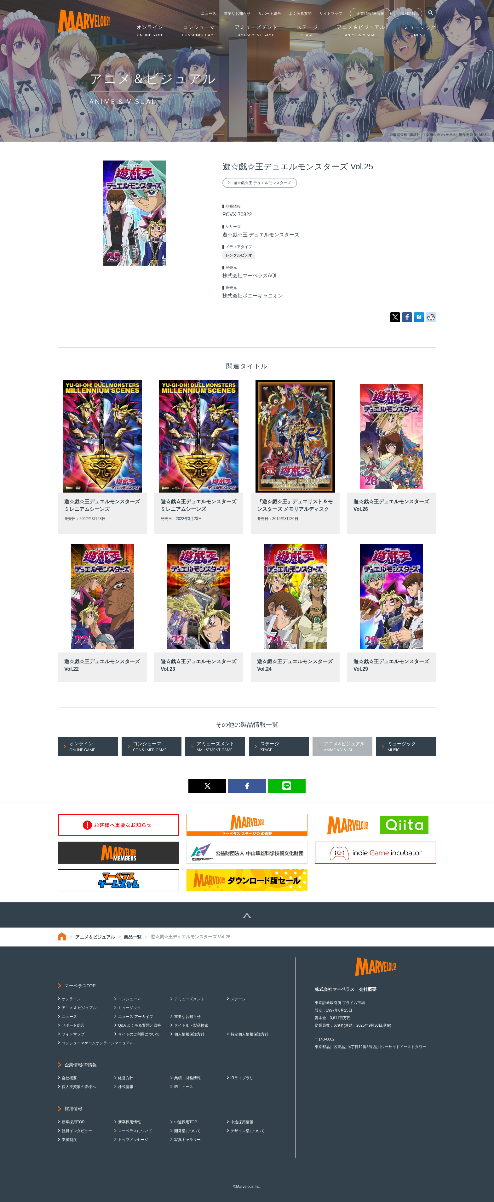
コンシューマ (129, 999)
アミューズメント (189, 999)
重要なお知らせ (237, 13)
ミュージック (129, 1008)
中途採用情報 (242, 1122)
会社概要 (69, 1078)
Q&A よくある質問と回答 (139, 1025)
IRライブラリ (242, 1078)
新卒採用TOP (73, 1122)
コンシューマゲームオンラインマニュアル (98, 1043)
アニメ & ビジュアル (79, 1008)
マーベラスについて (135, 1131)
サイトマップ (330, 13)
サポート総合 (269, 13)
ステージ (238, 999)
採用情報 (408, 13)
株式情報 (125, 1087)
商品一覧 (132, 937)
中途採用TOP (185, 1122)
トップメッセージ (133, 1139)
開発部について (187, 1131)
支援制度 (69, 1139)
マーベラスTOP (80, 985)
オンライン (71, 999)
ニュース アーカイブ (135, 1016)
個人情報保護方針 (189, 1034)
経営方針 (125, 1078)
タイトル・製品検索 (191, 1025)
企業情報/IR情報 (370, 13)
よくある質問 (300, 13)
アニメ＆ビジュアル (95, 937)
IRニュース (183, 1087)
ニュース (208, 13)
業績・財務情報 (187, 1078)
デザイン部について (248, 1131)
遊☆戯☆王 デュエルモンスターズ (262, 183)
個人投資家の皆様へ (79, 1087)
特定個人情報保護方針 (249, 1034)
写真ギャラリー (187, 1139)
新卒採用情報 (129, 1122)
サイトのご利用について (139, 1034)
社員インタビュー (77, 1131)
